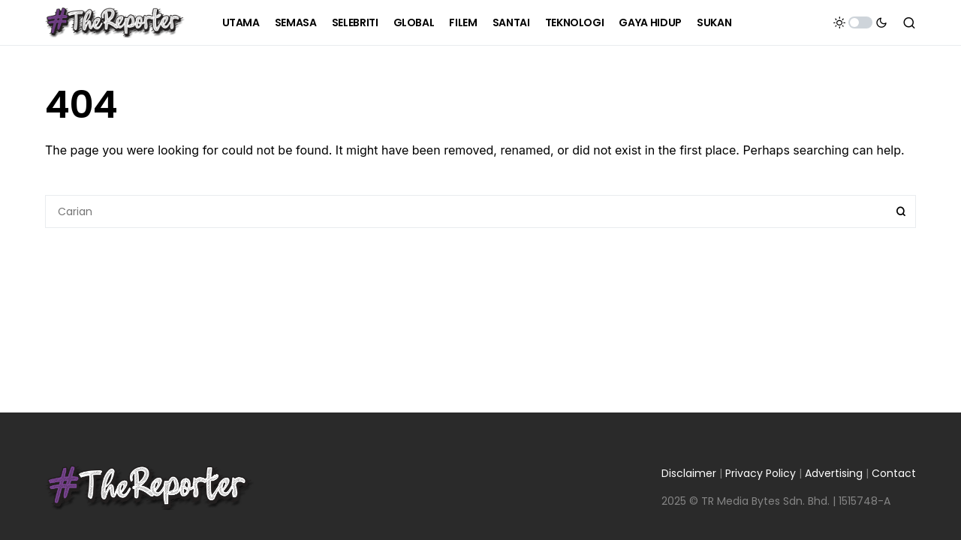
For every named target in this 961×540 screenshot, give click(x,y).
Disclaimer (688, 473)
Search (901, 211)
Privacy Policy (760, 473)
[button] (860, 22)
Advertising (834, 473)
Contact (894, 473)
